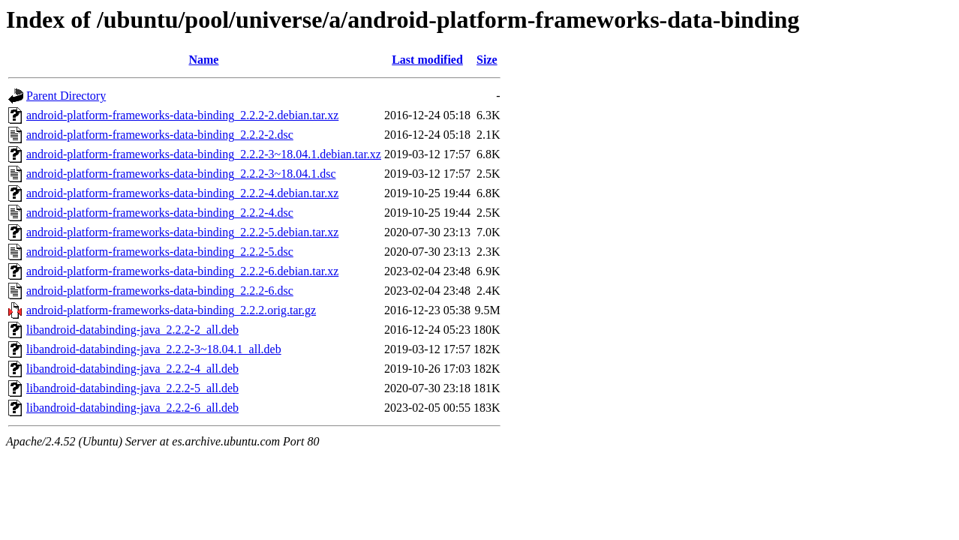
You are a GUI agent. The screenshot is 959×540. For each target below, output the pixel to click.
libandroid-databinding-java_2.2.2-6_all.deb (132, 407)
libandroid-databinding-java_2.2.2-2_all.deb (132, 329)
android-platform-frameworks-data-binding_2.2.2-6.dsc (159, 290)
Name (203, 59)
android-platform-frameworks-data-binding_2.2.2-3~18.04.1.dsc (181, 173)
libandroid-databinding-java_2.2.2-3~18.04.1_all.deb (153, 349)
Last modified (427, 59)
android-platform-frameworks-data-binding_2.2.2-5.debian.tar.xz (182, 232)
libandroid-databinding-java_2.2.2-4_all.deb (132, 368)
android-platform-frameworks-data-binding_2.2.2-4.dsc (159, 212)
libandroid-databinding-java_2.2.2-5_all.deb (132, 388)
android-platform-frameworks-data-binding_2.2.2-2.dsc (159, 134)
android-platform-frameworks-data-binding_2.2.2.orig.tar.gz (171, 310)
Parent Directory (66, 95)
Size (487, 59)
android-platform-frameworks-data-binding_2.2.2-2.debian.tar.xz (182, 115)
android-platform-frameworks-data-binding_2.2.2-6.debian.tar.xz (182, 271)
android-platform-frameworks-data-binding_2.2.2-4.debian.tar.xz (182, 193)
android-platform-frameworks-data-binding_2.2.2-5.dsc (159, 251)
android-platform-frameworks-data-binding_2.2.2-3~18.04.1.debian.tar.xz (203, 154)
